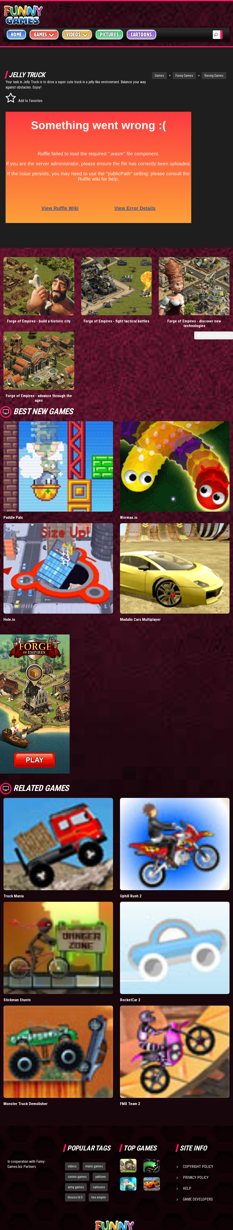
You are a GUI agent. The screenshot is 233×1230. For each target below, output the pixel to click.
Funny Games (166, 75)
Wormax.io (128, 421)
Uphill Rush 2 (131, 800)
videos (72, 1070)
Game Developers (198, 1103)
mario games (94, 1070)
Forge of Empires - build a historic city (29, 294)
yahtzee (100, 1081)
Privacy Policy (196, 1081)
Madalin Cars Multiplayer (140, 523)
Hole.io (9, 523)
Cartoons (141, 34)
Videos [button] (77, 34)
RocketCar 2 (130, 904)
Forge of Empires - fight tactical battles (87, 294)
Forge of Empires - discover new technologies (146, 294)
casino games (77, 1081)
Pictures (109, 34)
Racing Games (195, 75)
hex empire (98, 1101)
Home (16, 34)
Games (141, 75)
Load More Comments (213, 306)
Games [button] (44, 34)
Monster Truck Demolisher (25, 1007)
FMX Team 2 (130, 1007)
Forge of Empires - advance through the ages (204, 294)
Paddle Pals (13, 421)
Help (187, 1092)
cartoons (99, 1091)
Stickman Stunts (17, 904)
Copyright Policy (198, 1070)
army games (76, 1091)
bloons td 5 (75, 1101)
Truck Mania (13, 800)
